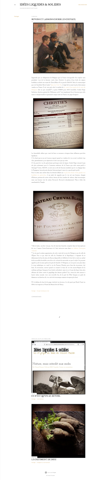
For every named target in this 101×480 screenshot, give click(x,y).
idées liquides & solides (40, 4)
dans (56, 85)
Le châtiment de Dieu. (43, 459)
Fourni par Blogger (50, 472)
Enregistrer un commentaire (43, 462)
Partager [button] (16, 16)
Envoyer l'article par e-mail (43, 290)
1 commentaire (40, 399)
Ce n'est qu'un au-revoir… (46, 396)
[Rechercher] (82, 5)
